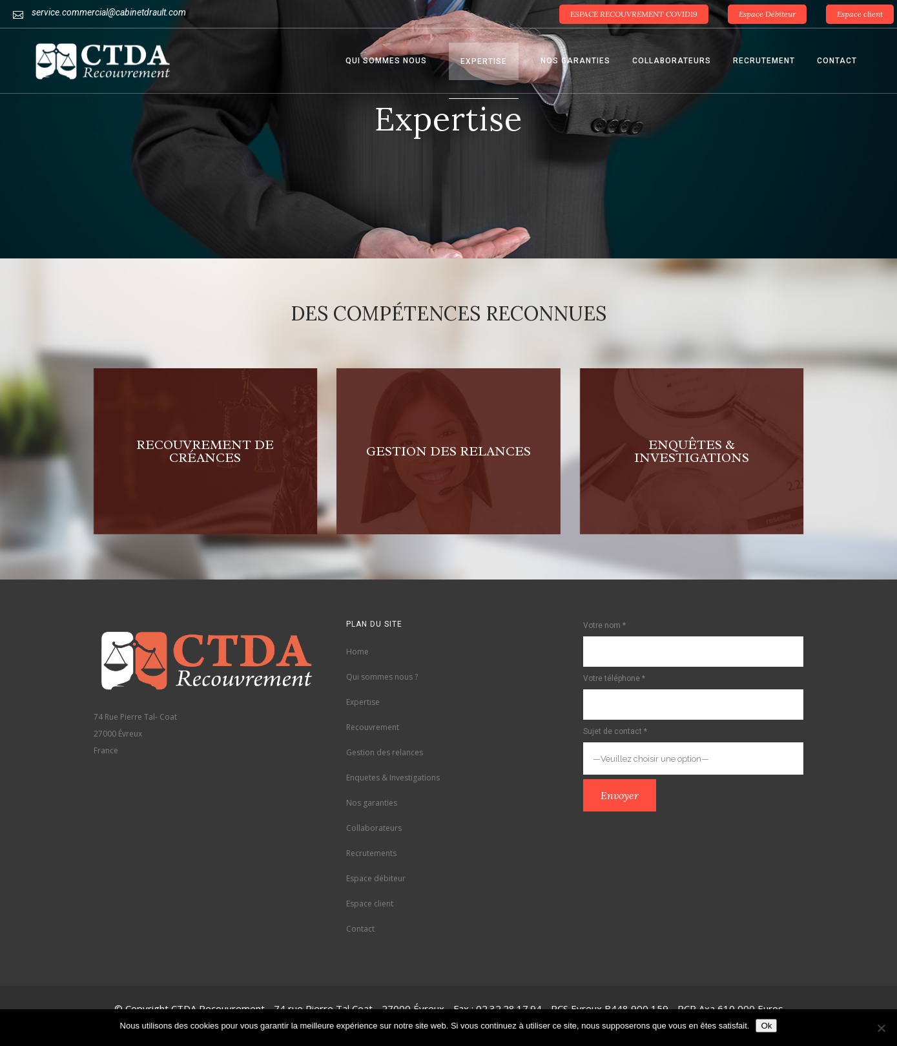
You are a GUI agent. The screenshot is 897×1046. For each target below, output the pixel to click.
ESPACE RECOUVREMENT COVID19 (633, 14)
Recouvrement (372, 727)
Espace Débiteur (767, 14)
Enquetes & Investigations (393, 777)
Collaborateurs (374, 827)
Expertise (363, 701)
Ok (766, 1025)
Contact (360, 928)
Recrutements (371, 853)
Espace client (860, 14)
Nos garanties (371, 802)
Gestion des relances (384, 752)
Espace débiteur (376, 878)
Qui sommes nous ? (382, 676)
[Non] (880, 1027)
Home (357, 651)
